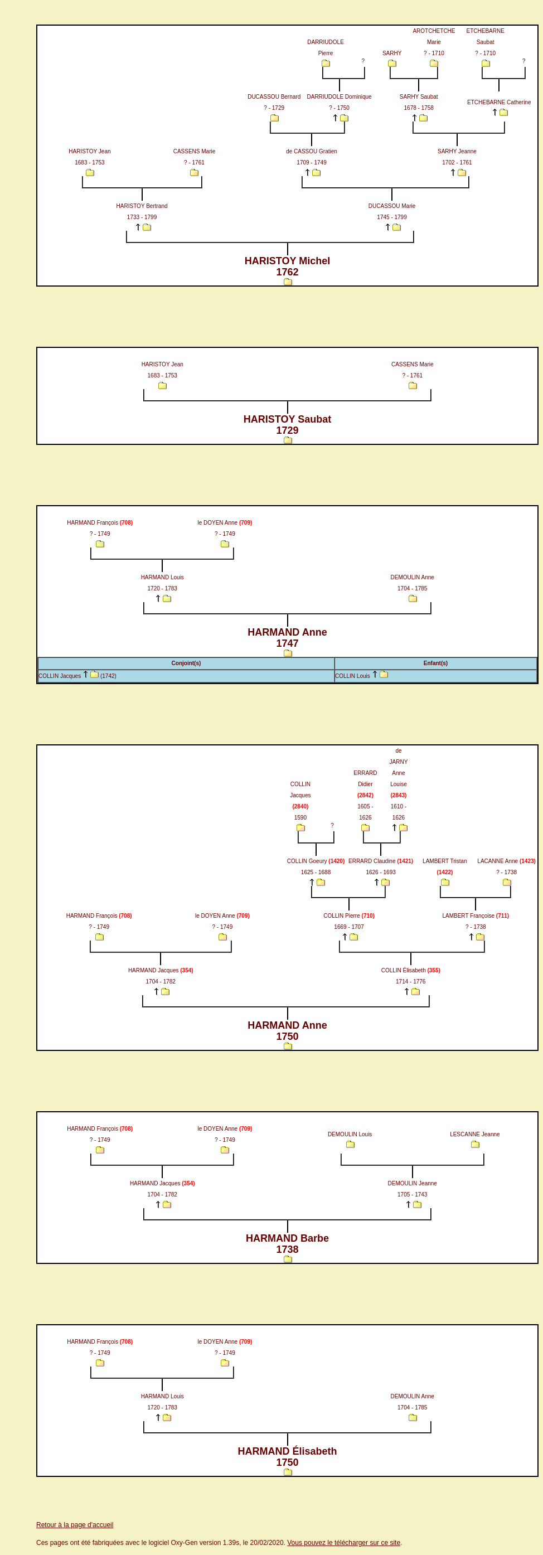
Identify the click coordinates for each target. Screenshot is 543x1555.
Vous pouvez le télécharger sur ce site (343, 1543)
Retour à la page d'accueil (74, 1525)
